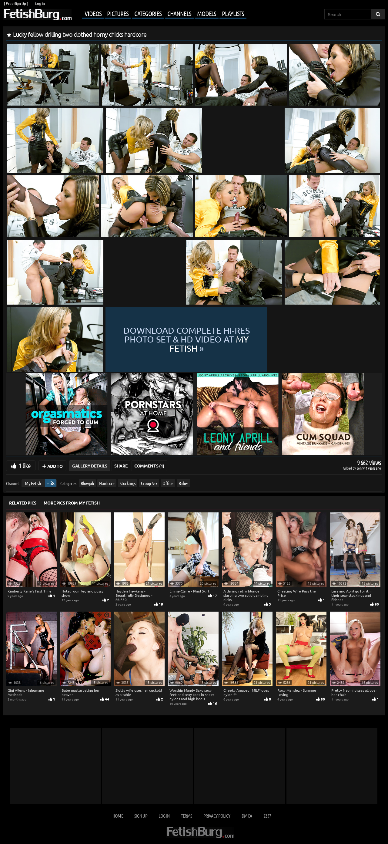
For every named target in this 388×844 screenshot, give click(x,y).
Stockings (127, 483)
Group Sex (149, 483)
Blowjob (87, 483)
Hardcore (106, 483)
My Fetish (33, 483)
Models (206, 13)
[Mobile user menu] (159, 14)
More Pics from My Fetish (72, 502)
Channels (179, 13)
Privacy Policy (216, 816)
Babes (183, 483)
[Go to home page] (37, 14)
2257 (267, 816)
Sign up (140, 816)
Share (120, 465)
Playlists (233, 13)
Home (117, 816)
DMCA (247, 816)
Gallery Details (89, 465)
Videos (93, 13)
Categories (148, 13)
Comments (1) (149, 465)
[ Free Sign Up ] (16, 3)
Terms (186, 816)
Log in (40, 3)
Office (167, 483)
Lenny (361, 468)
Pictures (117, 13)
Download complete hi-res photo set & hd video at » (243, 340)
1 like (25, 465)
